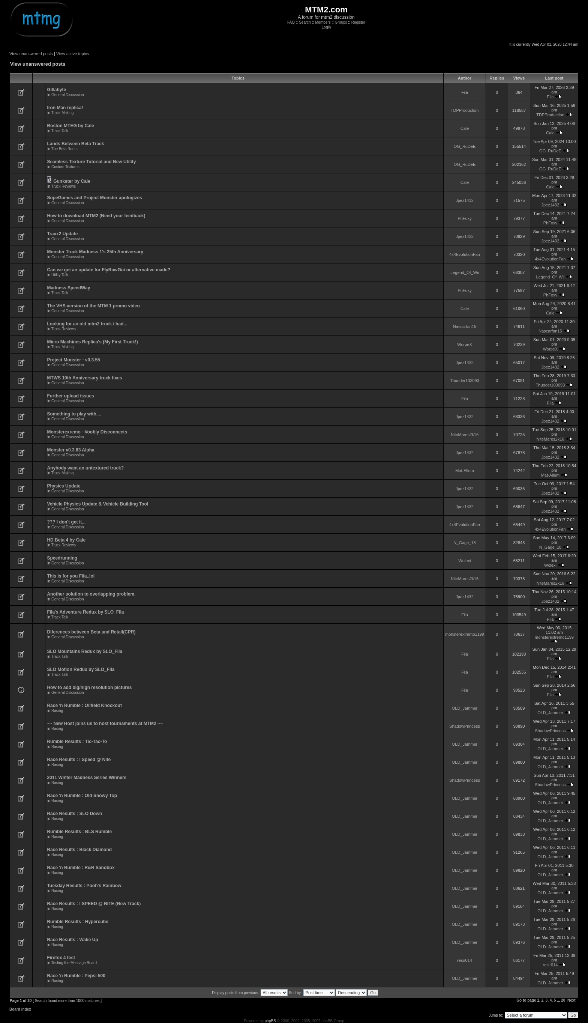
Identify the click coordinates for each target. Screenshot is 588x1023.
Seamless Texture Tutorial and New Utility (91, 161)
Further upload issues (70, 396)
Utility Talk (59, 275)
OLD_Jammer (464, 708)
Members (323, 22)
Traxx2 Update (62, 233)
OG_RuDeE (465, 146)
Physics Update (63, 486)
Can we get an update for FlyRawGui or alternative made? (108, 269)
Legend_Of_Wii (464, 272)
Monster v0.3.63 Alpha (70, 450)
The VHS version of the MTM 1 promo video (93, 305)
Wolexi (465, 560)
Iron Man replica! (65, 107)
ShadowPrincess (464, 726)
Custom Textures (65, 167)
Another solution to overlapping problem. (91, 594)
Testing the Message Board (74, 963)
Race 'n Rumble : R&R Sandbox (80, 867)
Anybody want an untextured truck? (85, 468)
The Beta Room (64, 149)
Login (326, 27)
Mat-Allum (464, 470)
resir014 (464, 960)
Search (305, 22)
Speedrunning (62, 558)
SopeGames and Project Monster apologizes (94, 197)
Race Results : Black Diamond (79, 849)
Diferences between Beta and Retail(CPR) (91, 632)
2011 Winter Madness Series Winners (86, 777)
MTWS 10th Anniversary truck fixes (84, 378)
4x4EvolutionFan (464, 254)
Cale (464, 128)
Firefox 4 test (61, 957)
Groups (341, 22)
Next (571, 1000)
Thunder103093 (464, 380)
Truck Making (62, 113)
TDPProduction (465, 110)
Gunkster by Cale (71, 181)
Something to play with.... (74, 414)
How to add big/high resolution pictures (89, 687)
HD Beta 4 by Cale (66, 540)
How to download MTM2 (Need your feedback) (96, 215)
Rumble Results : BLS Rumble (79, 831)
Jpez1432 (465, 200)
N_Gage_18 (464, 542)
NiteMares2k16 (464, 434)
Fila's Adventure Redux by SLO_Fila (85, 612)
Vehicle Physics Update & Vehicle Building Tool (97, 504)
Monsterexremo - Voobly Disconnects (87, 432)
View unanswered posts (31, 53)
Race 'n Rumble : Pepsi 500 (76, 975)
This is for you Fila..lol (70, 576)
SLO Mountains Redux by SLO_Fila (84, 651)
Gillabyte (56, 89)
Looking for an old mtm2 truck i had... (87, 323)
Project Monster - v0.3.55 (73, 360)
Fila (464, 92)
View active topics (72, 53)
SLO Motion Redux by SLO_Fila (80, 669)
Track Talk (59, 131)
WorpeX (464, 344)
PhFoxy (464, 218)
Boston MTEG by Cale (70, 125)
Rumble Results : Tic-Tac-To (77, 741)
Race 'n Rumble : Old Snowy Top (82, 795)
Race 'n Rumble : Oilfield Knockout (84, 705)
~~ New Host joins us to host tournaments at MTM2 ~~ (105, 723)
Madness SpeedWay (68, 287)
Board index (20, 1009)
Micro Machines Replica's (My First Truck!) (92, 342)
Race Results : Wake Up (72, 939)
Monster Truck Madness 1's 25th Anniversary (95, 251)
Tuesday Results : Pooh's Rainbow (84, 885)
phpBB (270, 1021)
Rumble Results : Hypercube (77, 921)
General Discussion (67, 95)
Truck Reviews (63, 186)
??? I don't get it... (66, 522)
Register (358, 22)
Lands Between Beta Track (75, 143)
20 (563, 1000)
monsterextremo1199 (464, 634)
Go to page (526, 1000)
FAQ (291, 22)
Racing (57, 711)
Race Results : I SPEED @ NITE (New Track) (94, 903)
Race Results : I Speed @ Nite (79, 759)
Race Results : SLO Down (74, 813)
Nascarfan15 (464, 326)
